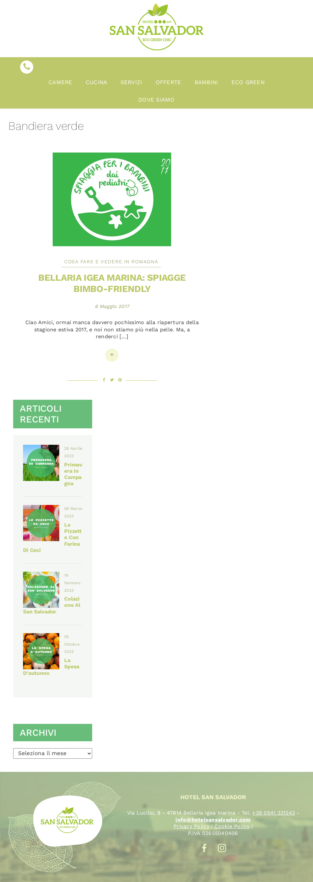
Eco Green (248, 82)
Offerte (168, 82)
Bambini (206, 82)
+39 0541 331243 (273, 813)
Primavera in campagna (73, 474)
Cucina (96, 82)
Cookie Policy (231, 826)
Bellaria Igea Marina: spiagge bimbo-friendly (112, 283)
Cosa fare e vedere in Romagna (111, 262)
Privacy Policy (191, 826)
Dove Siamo (156, 99)
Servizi (131, 82)
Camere (60, 82)
